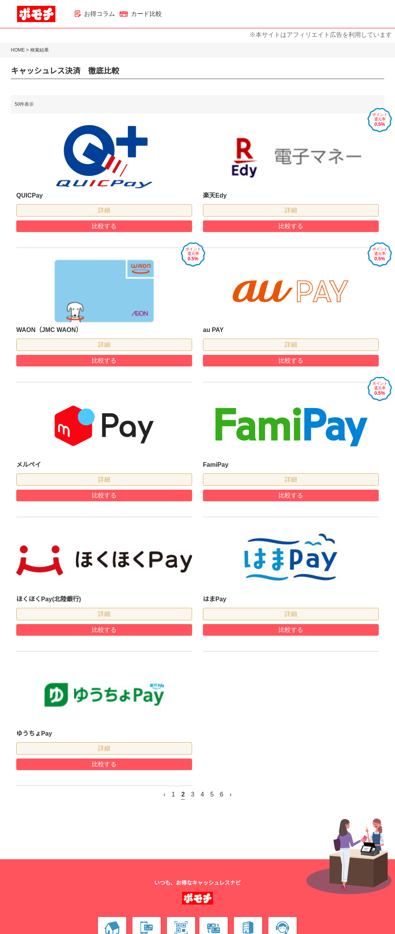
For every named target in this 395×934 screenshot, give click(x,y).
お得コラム (95, 13)
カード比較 (141, 13)
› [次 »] (231, 794)
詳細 (104, 210)
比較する (104, 226)
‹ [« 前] (164, 794)
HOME (18, 50)
